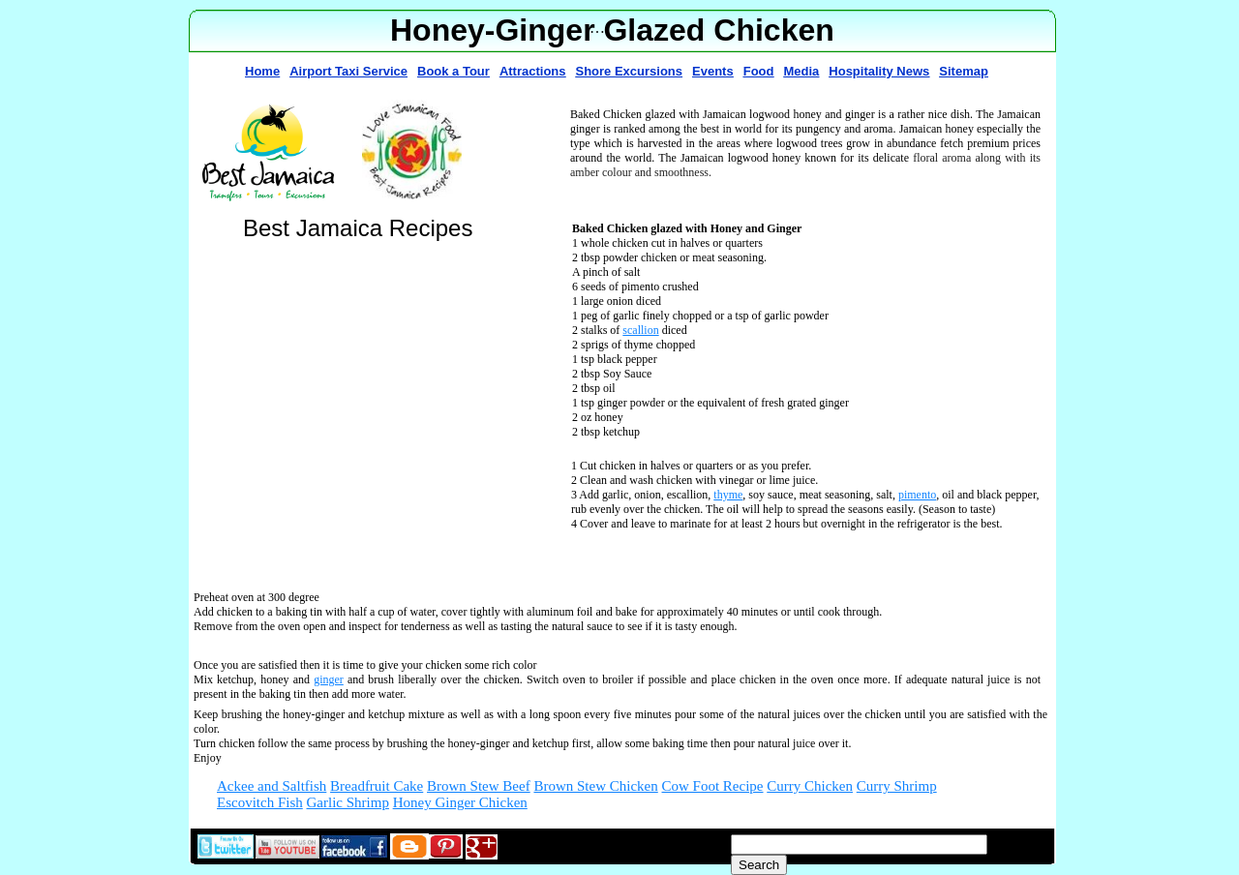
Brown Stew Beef (478, 786)
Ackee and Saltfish (271, 786)
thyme (727, 494)
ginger (329, 679)
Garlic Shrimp (348, 802)
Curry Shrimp (897, 786)
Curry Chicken (810, 786)
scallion (640, 330)
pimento (917, 494)
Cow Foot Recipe (713, 786)
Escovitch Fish (260, 802)
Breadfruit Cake (376, 786)
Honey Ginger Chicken (460, 802)
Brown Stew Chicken (595, 786)
